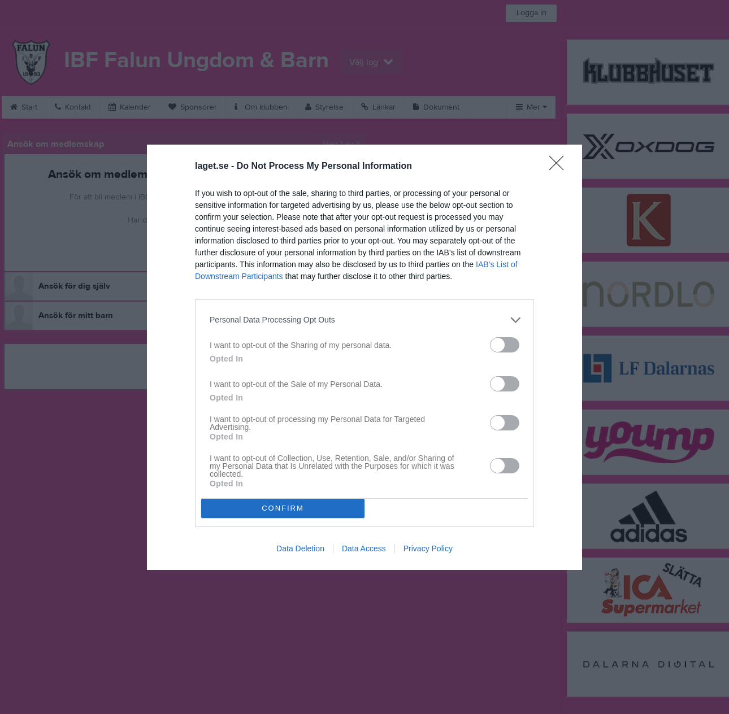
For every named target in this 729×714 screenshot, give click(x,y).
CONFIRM (283, 508)
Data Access (364, 548)
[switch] (504, 344)
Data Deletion (300, 548)
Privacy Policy (428, 548)
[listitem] (364, 320)
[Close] (560, 166)
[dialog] (364, 357)
